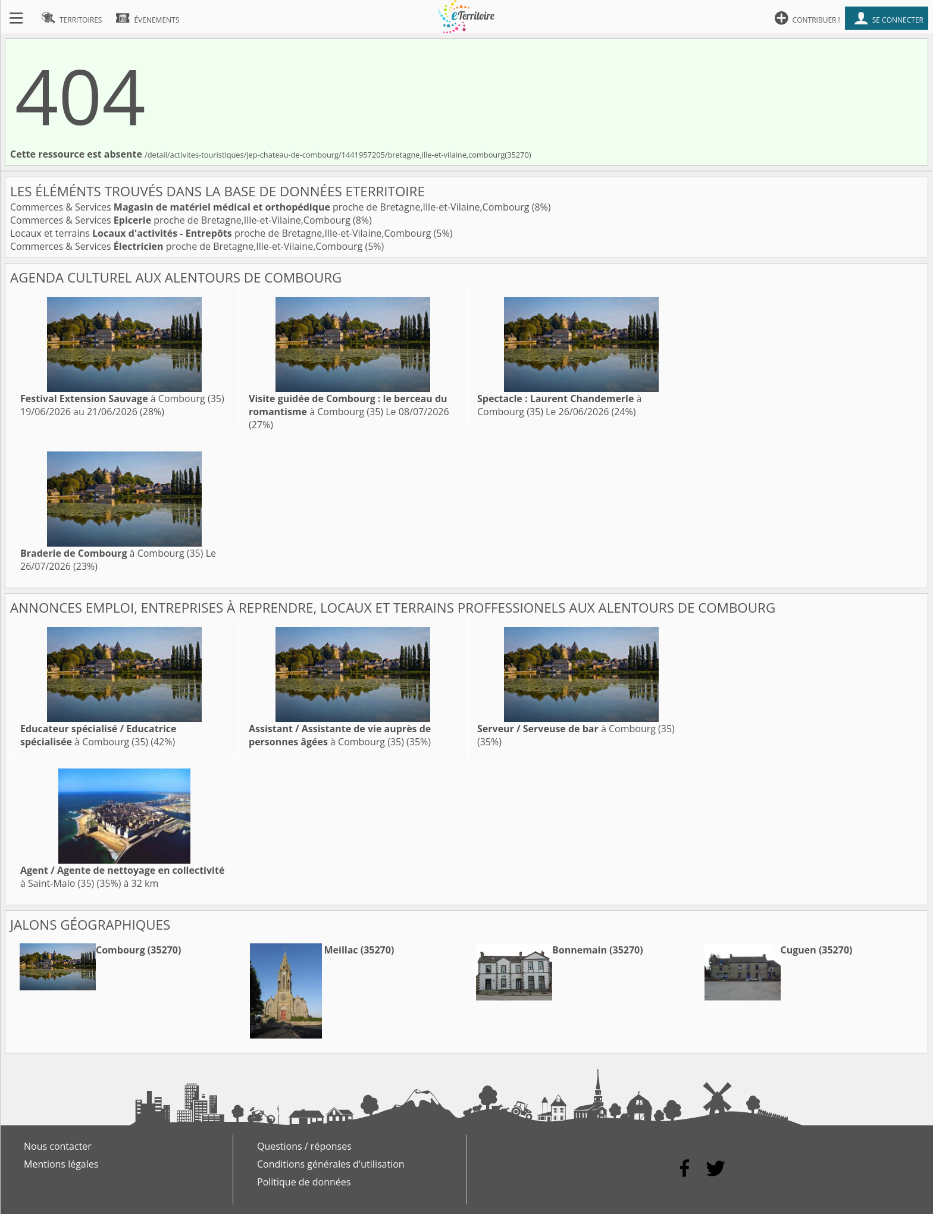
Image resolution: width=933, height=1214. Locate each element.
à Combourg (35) (122, 398)
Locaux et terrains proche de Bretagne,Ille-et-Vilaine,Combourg (222, 233)
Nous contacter (58, 1146)
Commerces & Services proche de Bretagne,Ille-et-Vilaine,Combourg (271, 207)
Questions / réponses (304, 1146)
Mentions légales (61, 1164)
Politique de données (303, 1181)
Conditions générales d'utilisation (331, 1164)
